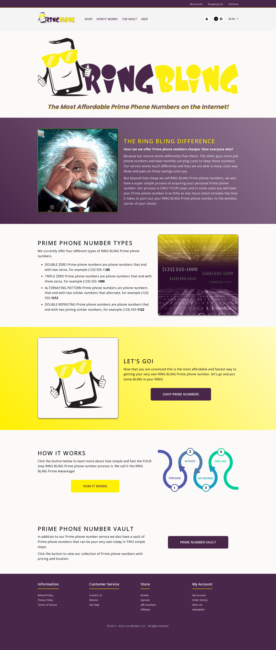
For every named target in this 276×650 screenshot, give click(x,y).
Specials (145, 600)
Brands (145, 595)
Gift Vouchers (148, 604)
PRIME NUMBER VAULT (198, 542)
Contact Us (95, 595)
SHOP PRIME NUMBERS (181, 394)
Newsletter (198, 609)
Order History (200, 600)
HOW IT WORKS (95, 486)
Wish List (197, 604)
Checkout (233, 4)
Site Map (94, 604)
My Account (196, 4)
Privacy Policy (45, 600)
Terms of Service (47, 604)
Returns (93, 600)
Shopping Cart (215, 4)
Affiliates (145, 609)
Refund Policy (45, 595)
